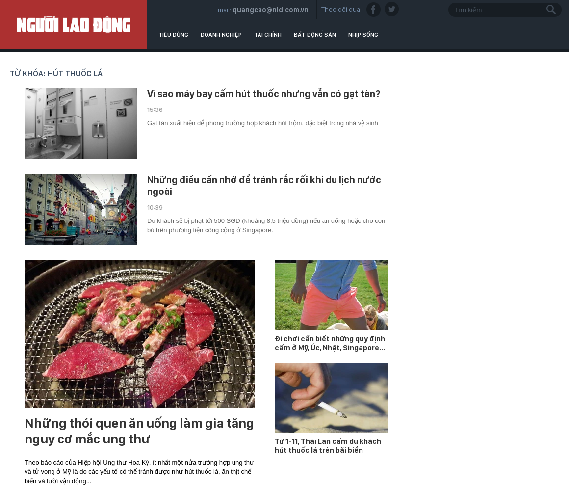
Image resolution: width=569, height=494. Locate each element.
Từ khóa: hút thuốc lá (56, 73)
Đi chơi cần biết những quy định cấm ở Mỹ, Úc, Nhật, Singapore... (330, 343)
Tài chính (268, 34)
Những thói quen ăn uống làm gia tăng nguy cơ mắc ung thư (139, 431)
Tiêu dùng (173, 34)
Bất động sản (315, 34)
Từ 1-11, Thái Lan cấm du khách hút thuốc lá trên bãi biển (328, 446)
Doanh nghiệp (221, 34)
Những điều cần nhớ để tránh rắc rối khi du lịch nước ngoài (264, 185)
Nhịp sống (363, 34)
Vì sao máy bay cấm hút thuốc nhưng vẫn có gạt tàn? (263, 94)
